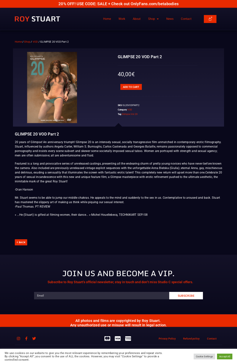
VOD (35, 41)
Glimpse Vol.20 (130, 114)
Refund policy (191, 338)
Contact (186, 19)
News (170, 19)
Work (121, 19)
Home (107, 19)
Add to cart (131, 86)
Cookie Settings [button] (204, 356)
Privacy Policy (167, 338)
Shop (153, 19)
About (137, 19)
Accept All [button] (224, 356)
